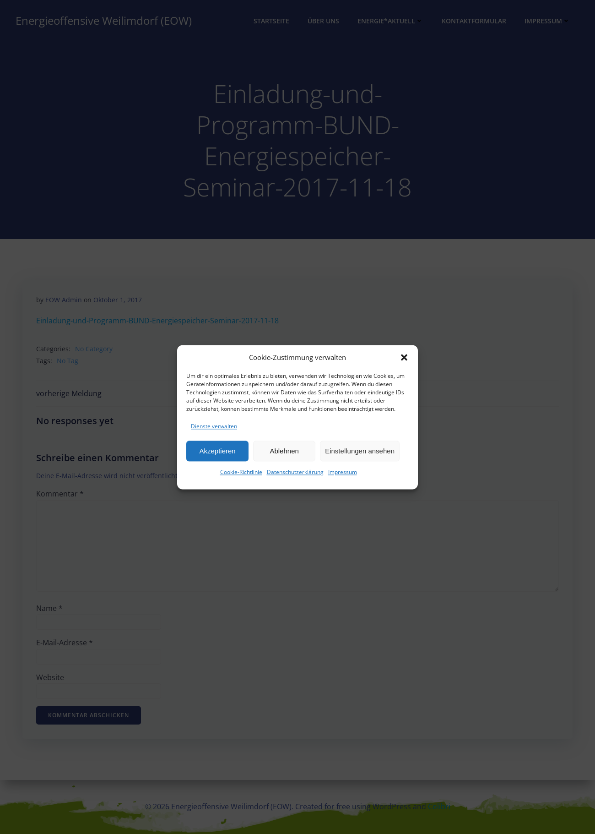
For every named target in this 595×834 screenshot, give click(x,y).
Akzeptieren (217, 454)
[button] (404, 360)
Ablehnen (284, 454)
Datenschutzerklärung (295, 476)
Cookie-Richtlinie (241, 476)
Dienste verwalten (214, 430)
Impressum (342, 476)
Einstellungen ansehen (360, 454)
